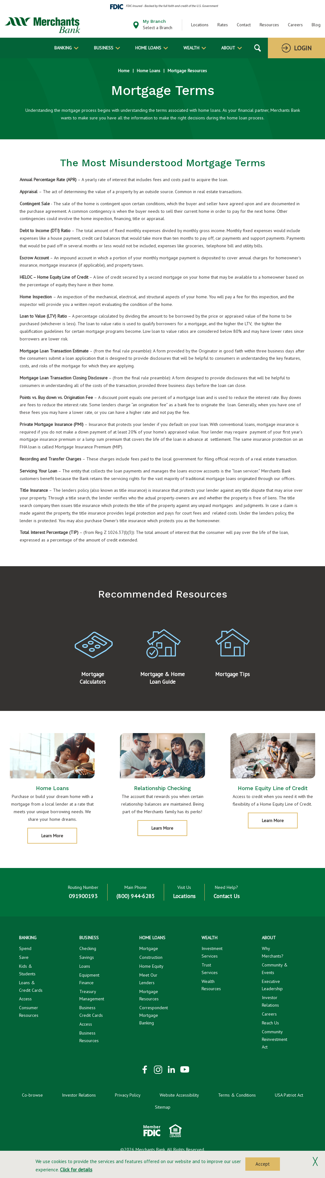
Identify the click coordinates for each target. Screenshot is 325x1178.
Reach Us (270, 1023)
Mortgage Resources (187, 70)
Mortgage (148, 948)
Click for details (76, 1170)
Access (25, 999)
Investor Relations (79, 1095)
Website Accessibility (179, 1095)
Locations (200, 25)
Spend (25, 948)
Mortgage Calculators (93, 688)
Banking (63, 48)
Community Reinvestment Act (274, 1039)
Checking (87, 948)
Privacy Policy (128, 1095)
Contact (244, 25)
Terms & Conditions (237, 1095)
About (228, 48)
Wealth (191, 48)
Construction (150, 957)
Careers (295, 25)
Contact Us (227, 896)
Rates (222, 25)
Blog (316, 25)
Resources (269, 25)
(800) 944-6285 (135, 896)
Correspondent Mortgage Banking (153, 1015)
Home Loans (148, 48)
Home (123, 70)
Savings (86, 957)
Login (303, 48)
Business (103, 48)
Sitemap (162, 1107)
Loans (84, 966)
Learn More (57, 847)
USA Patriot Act (289, 1095)
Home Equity (151, 966)
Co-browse (32, 1095)
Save (24, 957)
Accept (262, 1164)
